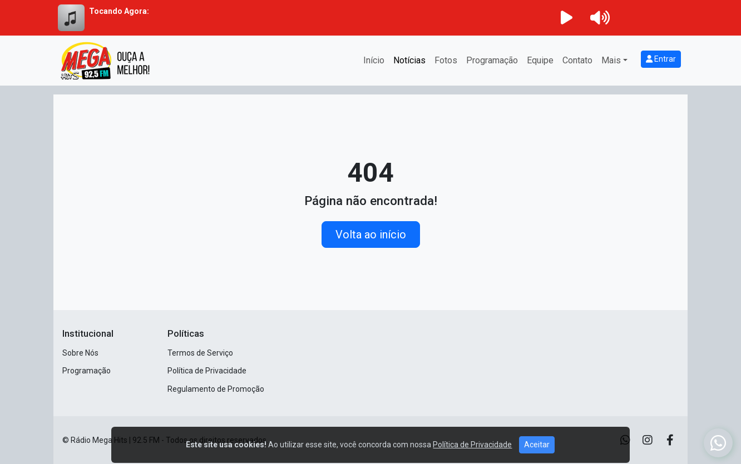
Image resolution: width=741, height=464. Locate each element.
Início (373, 60)
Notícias (409, 60)
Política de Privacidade (206, 370)
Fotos (445, 60)
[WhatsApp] (718, 442)
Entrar (661, 58)
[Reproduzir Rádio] (566, 17)
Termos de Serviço (200, 352)
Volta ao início (370, 234)
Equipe (540, 60)
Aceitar (537, 454)
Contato (577, 60)
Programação (492, 60)
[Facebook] (670, 440)
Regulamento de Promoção (215, 389)
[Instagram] (648, 440)
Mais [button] (611, 60)
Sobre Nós (80, 352)
